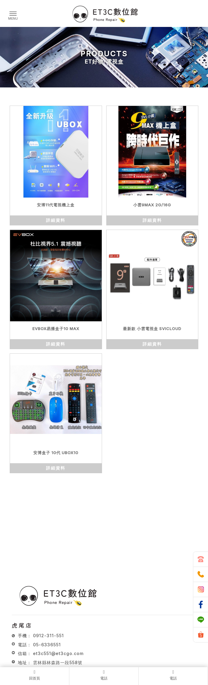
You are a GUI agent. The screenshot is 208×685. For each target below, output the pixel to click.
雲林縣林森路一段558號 (57, 662)
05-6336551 (47, 644)
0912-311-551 (48, 635)
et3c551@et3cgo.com (58, 653)
